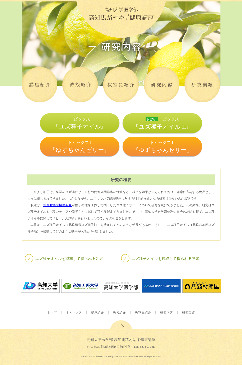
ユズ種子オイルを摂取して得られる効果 (165, 259)
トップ (52, 312)
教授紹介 (119, 312)
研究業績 (188, 312)
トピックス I (80, 146)
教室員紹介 (143, 312)
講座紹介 (97, 312)
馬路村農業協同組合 (57, 205)
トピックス (80, 123)
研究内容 (166, 312)
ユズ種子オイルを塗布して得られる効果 (69, 259)
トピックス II (162, 146)
